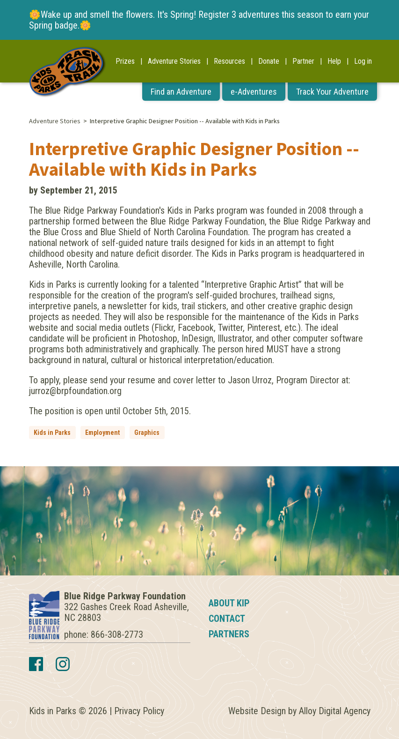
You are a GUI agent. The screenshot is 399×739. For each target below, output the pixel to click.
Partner (303, 61)
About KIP (229, 603)
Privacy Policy (139, 711)
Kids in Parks (52, 432)
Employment (102, 432)
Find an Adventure (181, 92)
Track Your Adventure (332, 92)
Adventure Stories (174, 61)
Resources (229, 61)
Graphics (147, 432)
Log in (363, 61)
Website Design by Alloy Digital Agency (299, 711)
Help (334, 61)
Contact (227, 618)
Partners (229, 634)
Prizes (125, 61)
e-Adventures (254, 92)
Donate (268, 61)
